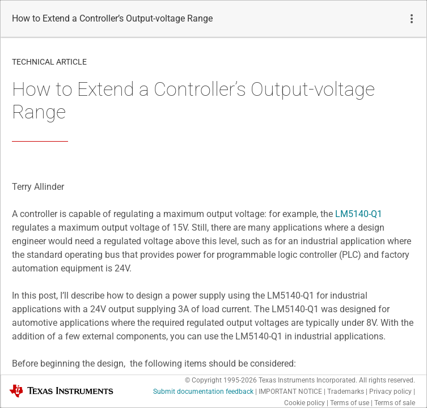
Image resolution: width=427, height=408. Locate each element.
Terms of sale (394, 403)
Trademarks (345, 392)
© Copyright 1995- (221, 380)
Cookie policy (304, 403)
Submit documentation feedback (203, 392)
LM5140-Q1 (358, 214)
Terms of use (349, 403)
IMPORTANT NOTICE (290, 392)
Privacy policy (390, 392)
